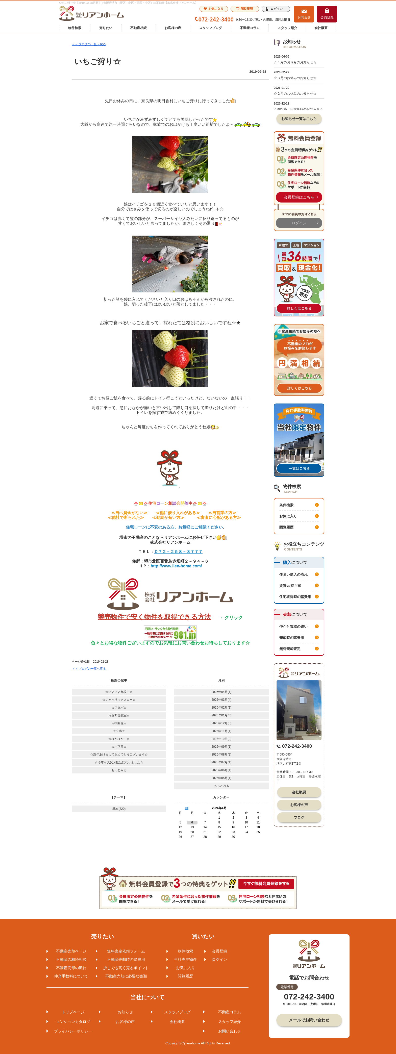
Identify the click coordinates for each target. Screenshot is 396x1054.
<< (186, 808)
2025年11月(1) (221, 731)
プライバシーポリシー (73, 1031)
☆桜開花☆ (119, 723)
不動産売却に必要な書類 (126, 976)
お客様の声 (173, 28)
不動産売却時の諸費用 (126, 959)
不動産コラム (250, 28)
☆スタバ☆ (119, 707)
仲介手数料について (71, 976)
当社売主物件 (185, 959)
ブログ (299, 817)
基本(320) (119, 809)
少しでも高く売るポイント (126, 968)
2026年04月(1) (221, 692)
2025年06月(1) (221, 770)
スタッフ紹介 (287, 28)
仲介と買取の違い (293, 626)
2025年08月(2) (221, 754)
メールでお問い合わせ (309, 1020)
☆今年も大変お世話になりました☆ (119, 762)
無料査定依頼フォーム (126, 951)
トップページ (73, 1012)
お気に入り (214, 9)
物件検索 (74, 28)
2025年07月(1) (221, 762)
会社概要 (321, 28)
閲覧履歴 (244, 9)
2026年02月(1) (221, 707)
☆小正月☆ (119, 746)
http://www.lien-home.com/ (176, 566)
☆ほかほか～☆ (119, 739)
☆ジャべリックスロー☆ (119, 699)
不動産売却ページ (71, 951)
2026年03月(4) (221, 699)
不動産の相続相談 (71, 959)
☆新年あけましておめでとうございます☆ (119, 754)
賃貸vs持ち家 (290, 586)
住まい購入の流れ (293, 574)
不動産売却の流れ (71, 968)
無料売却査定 (290, 649)
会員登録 (327, 17)
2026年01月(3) (221, 715)
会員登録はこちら (299, 197)
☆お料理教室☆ (119, 715)
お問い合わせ (229, 1031)
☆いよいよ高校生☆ (119, 692)
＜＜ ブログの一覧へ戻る (89, 44)
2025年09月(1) (221, 746)
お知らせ (125, 1012)
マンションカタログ (73, 1021)
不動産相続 (138, 28)
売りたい (105, 28)
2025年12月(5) (221, 723)
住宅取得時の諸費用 (295, 597)
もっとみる (119, 770)
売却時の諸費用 (291, 638)
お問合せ (304, 17)
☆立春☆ (119, 731)
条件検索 (286, 505)
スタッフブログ (210, 28)
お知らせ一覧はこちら (299, 119)
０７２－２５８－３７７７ (178, 551)
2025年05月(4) (221, 778)
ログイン (276, 9)
